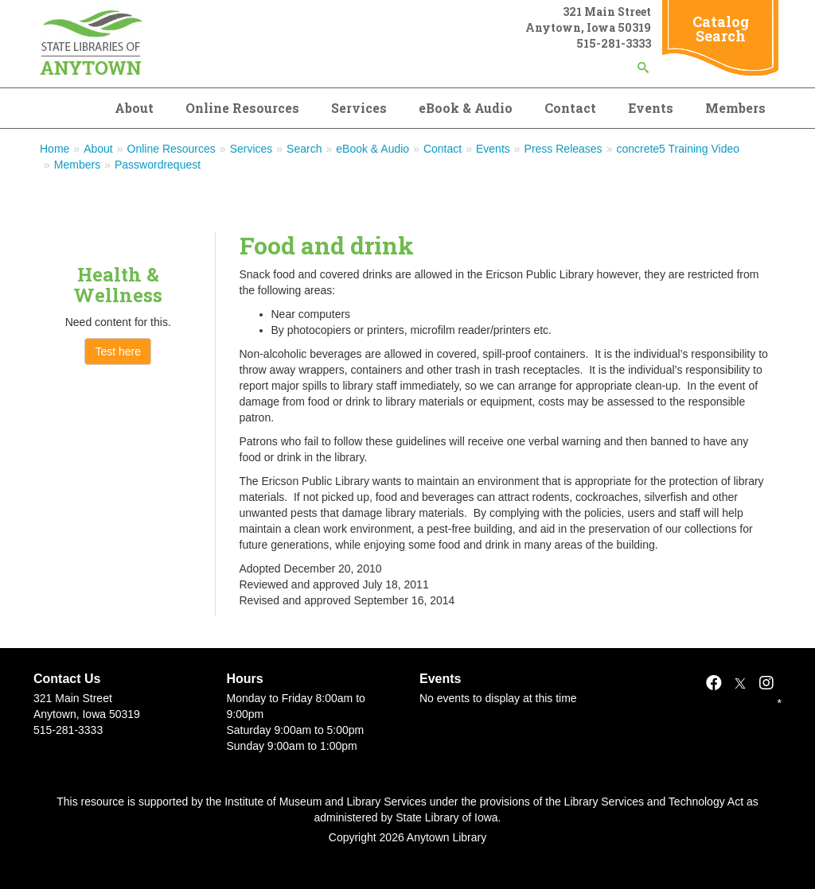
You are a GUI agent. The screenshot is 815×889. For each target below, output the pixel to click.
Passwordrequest (158, 164)
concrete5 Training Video (677, 148)
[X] (740, 683)
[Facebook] (714, 683)
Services (359, 107)
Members (735, 107)
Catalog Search (720, 28)
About (134, 107)
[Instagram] (766, 683)
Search (304, 148)
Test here (118, 351)
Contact (570, 107)
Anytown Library (446, 837)
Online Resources (242, 107)
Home (54, 148)
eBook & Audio (466, 107)
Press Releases (563, 148)
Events (650, 107)
